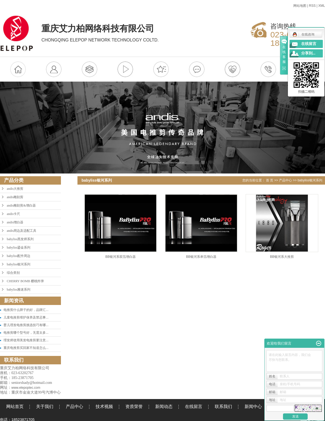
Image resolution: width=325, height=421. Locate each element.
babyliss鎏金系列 (18, 247)
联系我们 (223, 406)
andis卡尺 (13, 214)
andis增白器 (15, 222)
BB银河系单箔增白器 (201, 257)
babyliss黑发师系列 (20, 239)
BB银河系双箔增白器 (120, 257)
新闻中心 (253, 406)
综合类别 (13, 273)
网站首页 (15, 406)
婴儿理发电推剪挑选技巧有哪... (26, 325)
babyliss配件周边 (18, 256)
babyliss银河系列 (18, 264)
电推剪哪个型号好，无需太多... (26, 333)
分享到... (308, 53)
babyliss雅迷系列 (18, 289)
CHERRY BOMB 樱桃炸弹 (25, 281)
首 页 (269, 180)
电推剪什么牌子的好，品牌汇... (26, 310)
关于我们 (44, 406)
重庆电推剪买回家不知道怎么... (26, 348)
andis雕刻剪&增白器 (21, 205)
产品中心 (285, 180)
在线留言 (193, 406)
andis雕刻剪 (15, 197)
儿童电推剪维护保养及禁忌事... (26, 317)
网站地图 (299, 6)
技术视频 (104, 406)
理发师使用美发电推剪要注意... (26, 340)
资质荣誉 (134, 406)
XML (321, 6)
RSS (312, 6)
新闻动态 (164, 406)
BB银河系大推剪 (282, 257)
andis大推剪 (15, 189)
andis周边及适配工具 (21, 231)
